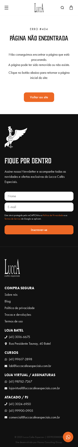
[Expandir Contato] (68, 437)
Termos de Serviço (13, 218)
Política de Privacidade (53, 215)
